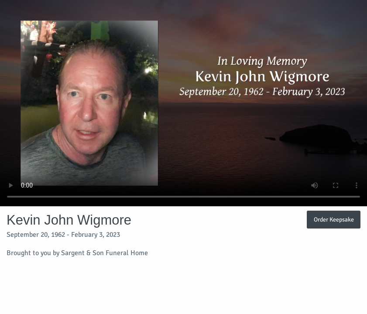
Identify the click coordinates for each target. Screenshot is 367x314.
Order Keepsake (334, 219)
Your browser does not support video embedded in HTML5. (183, 103)
